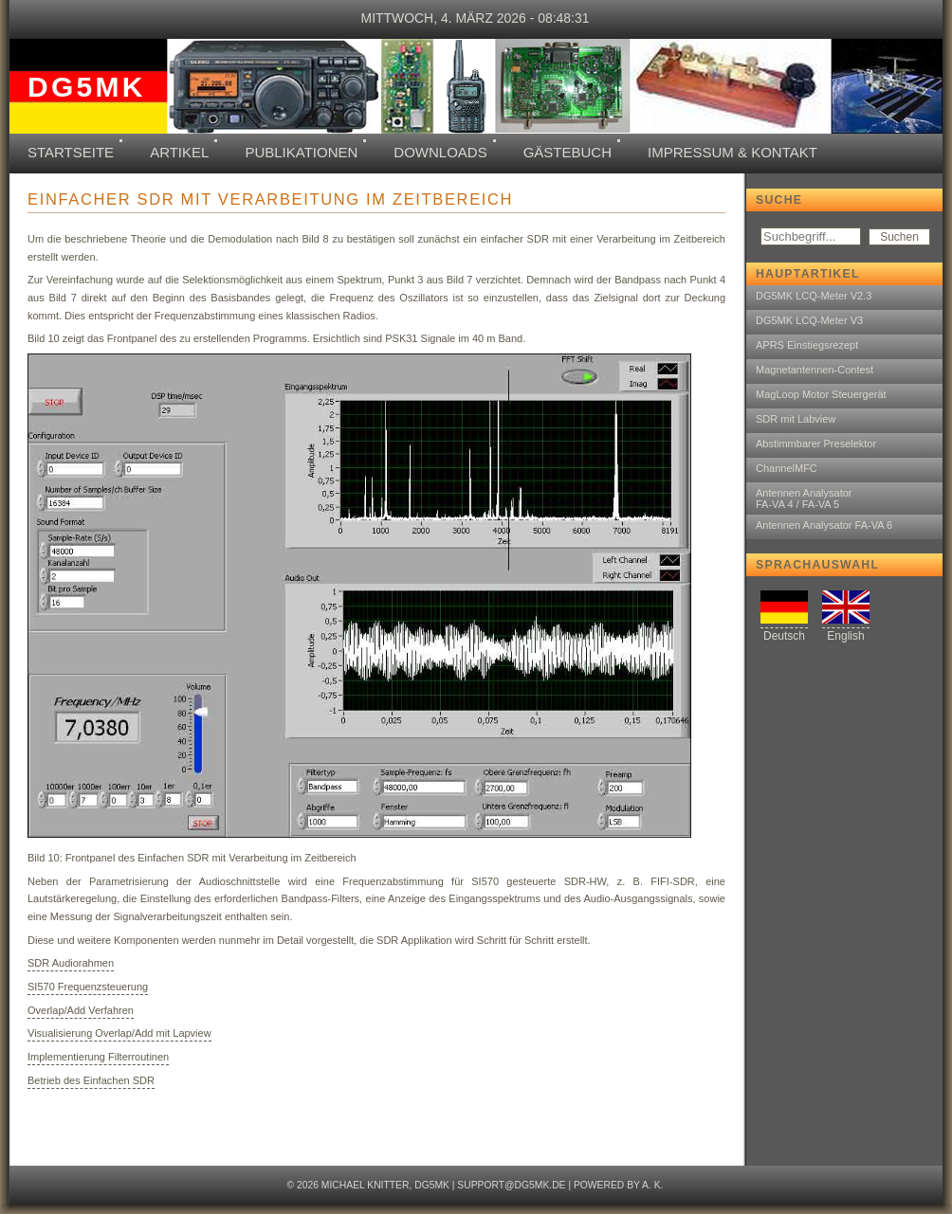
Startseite (70, 152)
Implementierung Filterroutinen (98, 1056)
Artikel (179, 152)
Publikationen (301, 152)
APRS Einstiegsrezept (807, 345)
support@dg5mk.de (511, 1185)
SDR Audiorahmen (70, 963)
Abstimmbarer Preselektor (816, 443)
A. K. (652, 1185)
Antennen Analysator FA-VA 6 (824, 525)
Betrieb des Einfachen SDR (91, 1080)
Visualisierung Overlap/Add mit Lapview (119, 1033)
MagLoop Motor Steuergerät (821, 394)
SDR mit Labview (795, 419)
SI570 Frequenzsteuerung (87, 986)
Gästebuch (567, 152)
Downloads (440, 152)
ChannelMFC (786, 468)
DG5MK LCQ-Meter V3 (809, 320)
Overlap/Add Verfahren (80, 1010)
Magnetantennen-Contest (814, 369)
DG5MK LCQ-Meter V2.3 (813, 295)
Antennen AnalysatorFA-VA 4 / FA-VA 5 (804, 498)
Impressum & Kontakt (732, 152)
